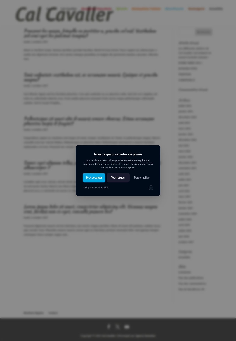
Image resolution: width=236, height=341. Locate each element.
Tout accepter (94, 177)
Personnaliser (142, 177)
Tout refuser (118, 177)
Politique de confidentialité (95, 187)
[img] (151, 187)
